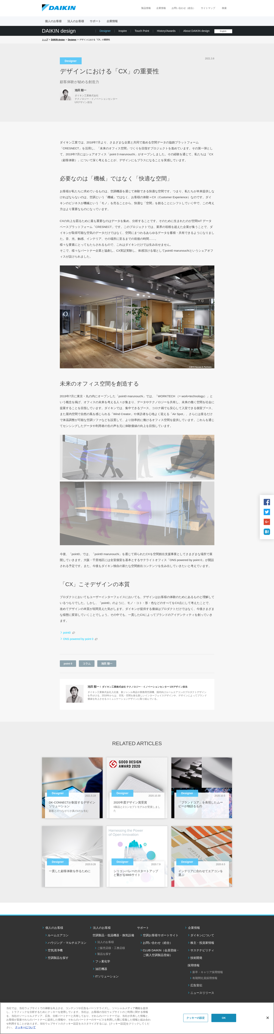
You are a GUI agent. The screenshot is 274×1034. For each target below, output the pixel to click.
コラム (87, 663)
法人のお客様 (102, 927)
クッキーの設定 (195, 1017)
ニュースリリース (202, 992)
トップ (45, 40)
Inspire (122, 30)
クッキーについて (25, 1027)
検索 (224, 8)
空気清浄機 (55, 950)
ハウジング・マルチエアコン (67, 942)
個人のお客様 (54, 927)
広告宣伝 (196, 985)
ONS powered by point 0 (78, 639)
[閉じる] (267, 1017)
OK (224, 1017)
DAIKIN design (59, 31)
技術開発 (196, 957)
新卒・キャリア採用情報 (207, 972)
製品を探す (104, 953)
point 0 (68, 663)
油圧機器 (101, 969)
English (223, 31)
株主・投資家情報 (202, 942)
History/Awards (166, 30)
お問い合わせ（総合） (183, 8)
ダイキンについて (202, 935)
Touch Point (142, 30)
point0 (67, 632)
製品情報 (146, 8)
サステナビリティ (202, 950)
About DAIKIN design (196, 30)
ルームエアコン (58, 935)
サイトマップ (208, 8)
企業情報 (161, 8)
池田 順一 (106, 663)
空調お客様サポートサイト (161, 935)
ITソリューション (107, 976)
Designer (105, 30)
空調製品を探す (58, 957)
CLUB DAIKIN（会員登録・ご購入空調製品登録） (161, 953)
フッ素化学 (102, 961)
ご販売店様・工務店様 (111, 948)
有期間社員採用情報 (204, 978)
